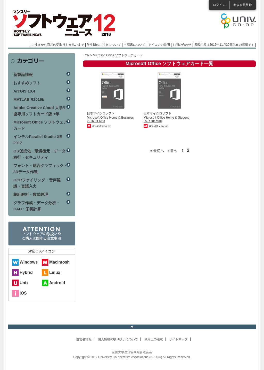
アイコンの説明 (159, 45)
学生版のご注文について (104, 45)
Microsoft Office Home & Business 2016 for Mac (110, 119)
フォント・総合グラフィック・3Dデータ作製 (40, 168)
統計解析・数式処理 (30, 194)
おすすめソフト (26, 83)
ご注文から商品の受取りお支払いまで (57, 45)
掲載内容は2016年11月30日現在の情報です (224, 45)
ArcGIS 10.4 (24, 91)
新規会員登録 (242, 5)
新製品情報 (23, 74)
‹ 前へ (173, 151)
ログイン (219, 5)
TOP (86, 55)
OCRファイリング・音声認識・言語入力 (37, 183)
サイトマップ (178, 339)
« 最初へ (157, 151)
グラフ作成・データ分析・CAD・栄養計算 (36, 206)
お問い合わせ (182, 45)
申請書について (134, 45)
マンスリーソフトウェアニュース (63, 23)
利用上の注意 (153, 339)
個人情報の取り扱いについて (118, 339)
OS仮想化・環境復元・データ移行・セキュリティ (39, 154)
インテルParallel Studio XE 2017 (37, 139)
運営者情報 (84, 339)
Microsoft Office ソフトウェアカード (40, 125)
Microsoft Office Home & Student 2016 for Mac (166, 119)
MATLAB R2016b (28, 99)
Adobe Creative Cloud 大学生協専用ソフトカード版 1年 (40, 110)
